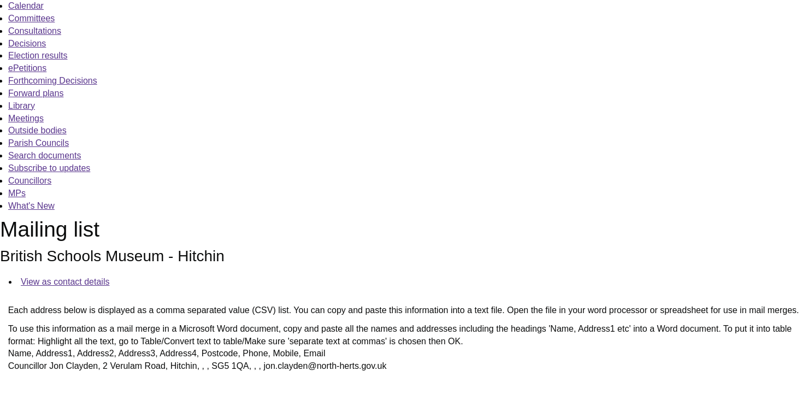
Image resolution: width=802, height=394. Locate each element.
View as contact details (65, 281)
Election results (38, 55)
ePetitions (27, 68)
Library (21, 105)
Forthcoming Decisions (52, 80)
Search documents (44, 155)
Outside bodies (37, 130)
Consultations (34, 31)
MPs (17, 193)
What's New (31, 205)
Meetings (26, 118)
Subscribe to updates (49, 168)
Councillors (29, 180)
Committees (31, 18)
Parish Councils (38, 143)
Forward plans (35, 93)
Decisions (27, 43)
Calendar (26, 5)
